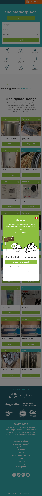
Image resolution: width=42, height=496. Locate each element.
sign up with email (21, 262)
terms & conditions (29, 266)
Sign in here (33, 275)
